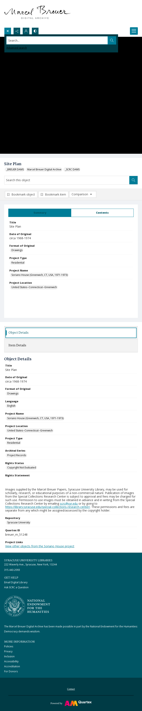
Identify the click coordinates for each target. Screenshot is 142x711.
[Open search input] (7, 31)
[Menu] (134, 31)
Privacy (8, 651)
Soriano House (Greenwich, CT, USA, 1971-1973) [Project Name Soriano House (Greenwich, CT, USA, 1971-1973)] (39, 275)
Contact (71, 688)
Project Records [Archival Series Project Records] (16, 455)
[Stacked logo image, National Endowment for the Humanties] (27, 606)
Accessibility (11, 661)
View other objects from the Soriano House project (39, 546)
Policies (8, 646)
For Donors (11, 671)
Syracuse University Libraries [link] (28, 560)
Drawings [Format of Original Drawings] (16, 250)
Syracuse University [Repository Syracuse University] (18, 522)
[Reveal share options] (17, 31)
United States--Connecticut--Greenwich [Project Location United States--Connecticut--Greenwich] (34, 287)
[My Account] (26, 31)
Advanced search (16, 48)
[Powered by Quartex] (71, 703)
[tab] (40, 213)
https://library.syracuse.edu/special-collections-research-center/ (47, 507)
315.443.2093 (12, 570)
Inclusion (9, 656)
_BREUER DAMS (15, 169)
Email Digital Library (15, 582)
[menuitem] (71, 688)
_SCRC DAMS (72, 169)
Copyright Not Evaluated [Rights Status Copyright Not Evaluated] (21, 467)
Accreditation (12, 666)
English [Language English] (11, 406)
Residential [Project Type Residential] (17, 262)
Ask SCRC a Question (16, 587)
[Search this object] (66, 180)
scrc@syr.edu (69, 503)
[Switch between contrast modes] (35, 31)
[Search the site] (57, 40)
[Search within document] (133, 180)
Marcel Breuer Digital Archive (44, 169)
